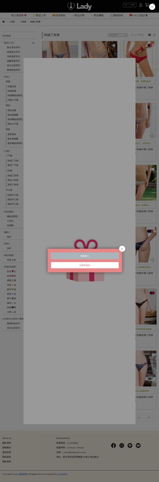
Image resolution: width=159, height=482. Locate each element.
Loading (79, 241)
